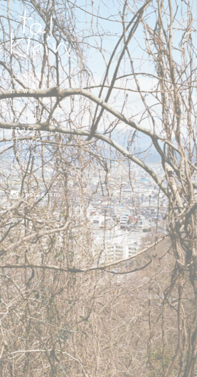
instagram (41, 194)
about (25, 141)
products (33, 116)
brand (25, 103)
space (24, 128)
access (26, 153)
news (23, 90)
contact (30, 166)
